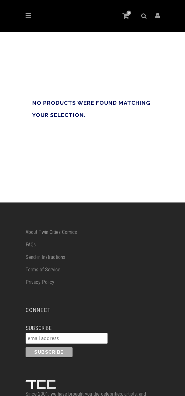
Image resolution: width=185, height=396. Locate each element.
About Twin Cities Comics (51, 232)
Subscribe (39, 327)
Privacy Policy (40, 282)
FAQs (31, 244)
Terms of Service (43, 269)
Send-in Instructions (45, 257)
